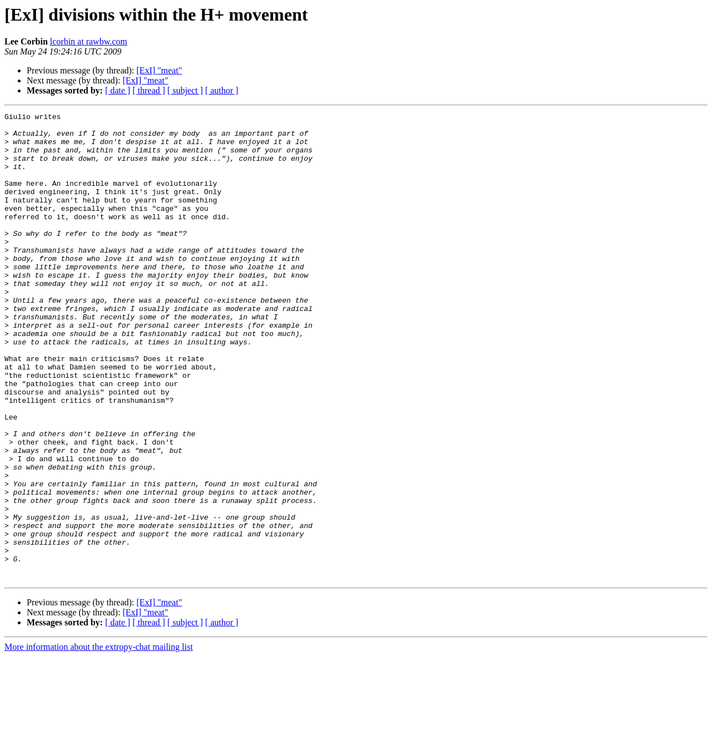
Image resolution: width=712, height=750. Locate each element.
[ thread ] (148, 90)
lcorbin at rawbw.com (88, 41)
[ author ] (222, 90)
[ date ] (117, 90)
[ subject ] (185, 90)
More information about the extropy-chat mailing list (98, 740)
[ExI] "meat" (159, 70)
